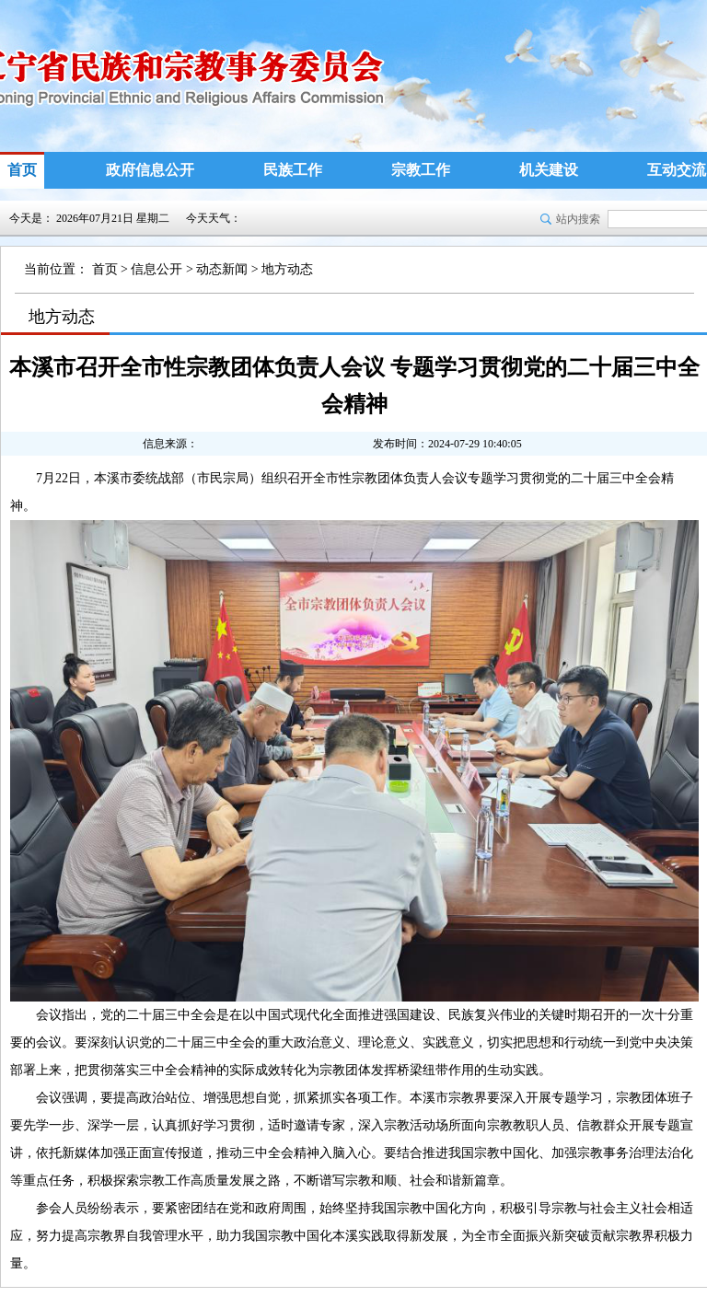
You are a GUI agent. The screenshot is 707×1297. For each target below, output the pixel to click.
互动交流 (676, 170)
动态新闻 (222, 269)
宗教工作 (420, 170)
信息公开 (156, 269)
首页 (22, 170)
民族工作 (292, 170)
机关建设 (548, 170)
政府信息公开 (150, 170)
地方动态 (287, 269)
